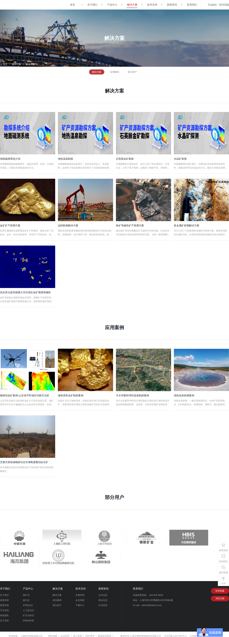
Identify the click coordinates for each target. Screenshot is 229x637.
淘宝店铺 (219, 595)
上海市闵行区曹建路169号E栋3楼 (156, 597)
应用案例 (114, 72)
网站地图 (52, 632)
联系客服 (219, 587)
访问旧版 (224, 4)
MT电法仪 (28, 602)
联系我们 (192, 4)
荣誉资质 (4, 602)
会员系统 (80, 597)
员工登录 (77, 632)
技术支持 (152, 4)
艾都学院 (80, 592)
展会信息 (102, 597)
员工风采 (4, 617)
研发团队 (4, 612)
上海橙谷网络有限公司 (31, 632)
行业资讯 (102, 602)
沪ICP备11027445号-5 (175, 632)
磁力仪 (26, 597)
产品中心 (112, 4)
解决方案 (132, 4)
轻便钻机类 (28, 617)
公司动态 (102, 592)
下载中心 (80, 602)
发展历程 (4, 597)
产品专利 (4, 607)
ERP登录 (89, 632)
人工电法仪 (28, 607)
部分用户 (132, 72)
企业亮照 (65, 632)
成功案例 (57, 597)
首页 (72, 4)
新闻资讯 (172, 4)
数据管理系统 (104, 632)
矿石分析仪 (28, 612)
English (212, 4)
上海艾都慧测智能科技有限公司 (145, 632)
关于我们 (92, 4)
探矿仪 (26, 592)
